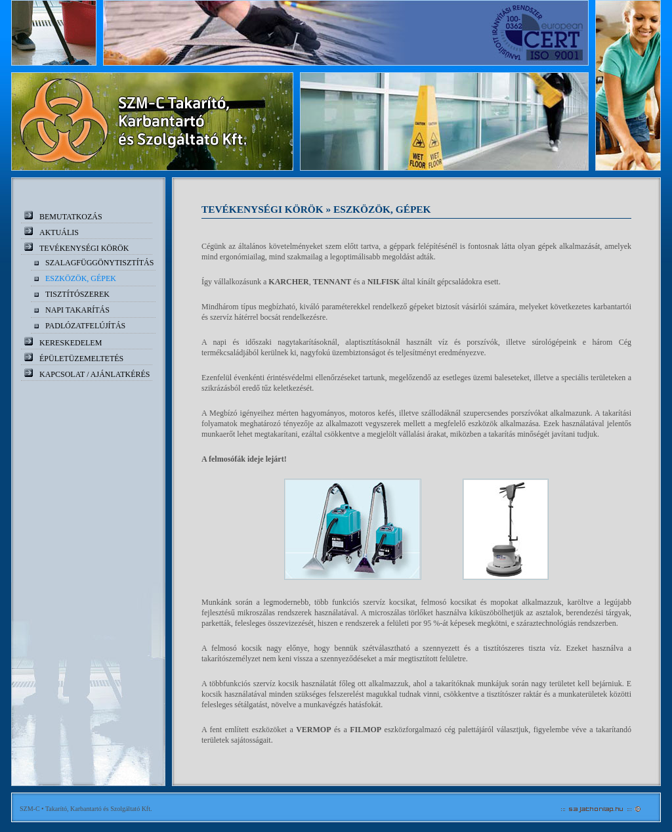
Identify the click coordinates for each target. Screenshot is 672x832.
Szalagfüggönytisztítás (99, 262)
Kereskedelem (70, 342)
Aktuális (59, 232)
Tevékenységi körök (84, 248)
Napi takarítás (77, 310)
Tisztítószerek (77, 294)
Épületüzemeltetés (81, 358)
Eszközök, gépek (80, 278)
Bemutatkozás (70, 216)
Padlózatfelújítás (85, 325)
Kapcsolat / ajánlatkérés (94, 374)
